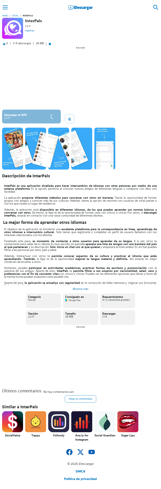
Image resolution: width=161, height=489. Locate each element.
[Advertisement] (80, 78)
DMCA (80, 471)
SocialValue (12, 435)
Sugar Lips (128, 435)
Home (5, 16)
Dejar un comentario (80, 399)
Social (15, 16)
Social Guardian (105, 435)
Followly (58, 435)
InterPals (29, 30)
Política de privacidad (80, 479)
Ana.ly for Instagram (81, 437)
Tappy (35, 435)
